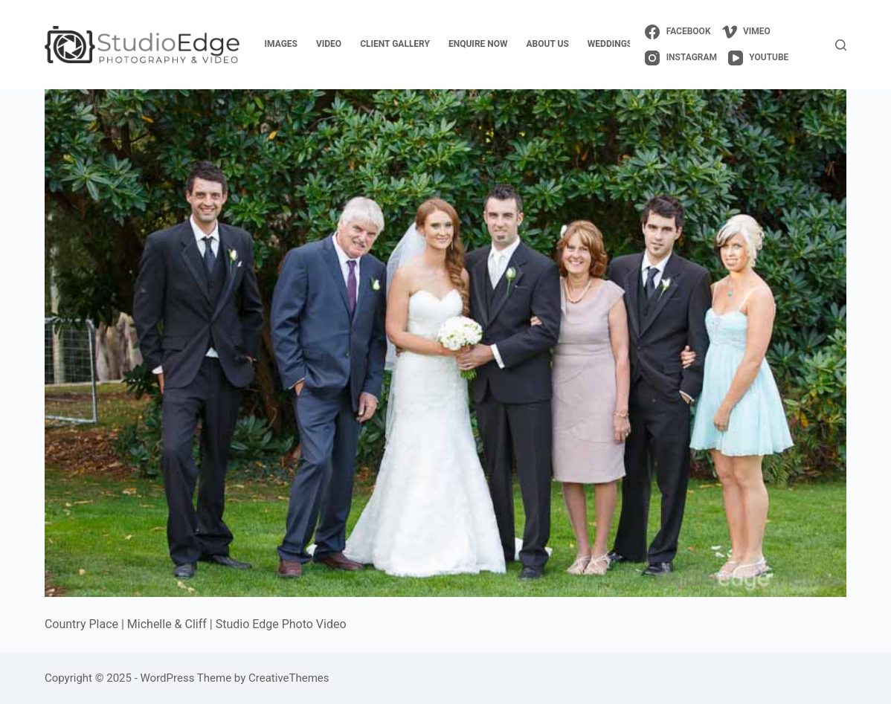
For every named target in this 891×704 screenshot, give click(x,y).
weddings (610, 44)
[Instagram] (681, 58)
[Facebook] (677, 32)
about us (548, 44)
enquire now (478, 44)
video (328, 44)
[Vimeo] (746, 32)
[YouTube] (758, 58)
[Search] (840, 45)
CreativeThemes (288, 678)
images (281, 44)
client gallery (395, 44)
